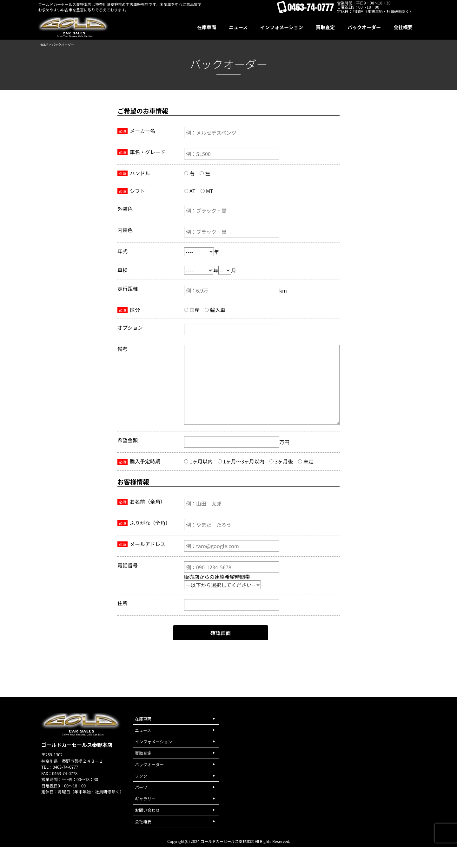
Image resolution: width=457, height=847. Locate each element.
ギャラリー (145, 799)
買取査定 (143, 753)
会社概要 (143, 821)
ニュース (143, 730)
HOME (44, 44)
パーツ (141, 787)
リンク (141, 776)
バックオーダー (149, 764)
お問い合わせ (147, 810)
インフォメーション (153, 742)
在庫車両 (143, 719)
